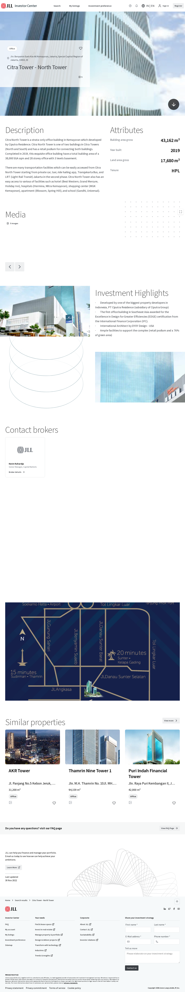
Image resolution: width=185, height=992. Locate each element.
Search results (21, 900)
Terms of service (57, 988)
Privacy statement (14, 988)
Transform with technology (48, 945)
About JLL (85, 924)
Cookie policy (74, 988)
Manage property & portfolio (49, 934)
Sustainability (87, 934)
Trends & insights (44, 955)
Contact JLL (86, 929)
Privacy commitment (36, 988)
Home (7, 900)
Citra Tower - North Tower (43, 900)
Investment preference (15, 940)
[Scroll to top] (177, 901)
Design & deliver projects (47, 940)
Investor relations (89, 940)
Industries (41, 950)
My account (10, 929)
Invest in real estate (45, 929)
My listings (9, 934)
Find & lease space (44, 924)
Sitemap (8, 945)
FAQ (7, 924)
